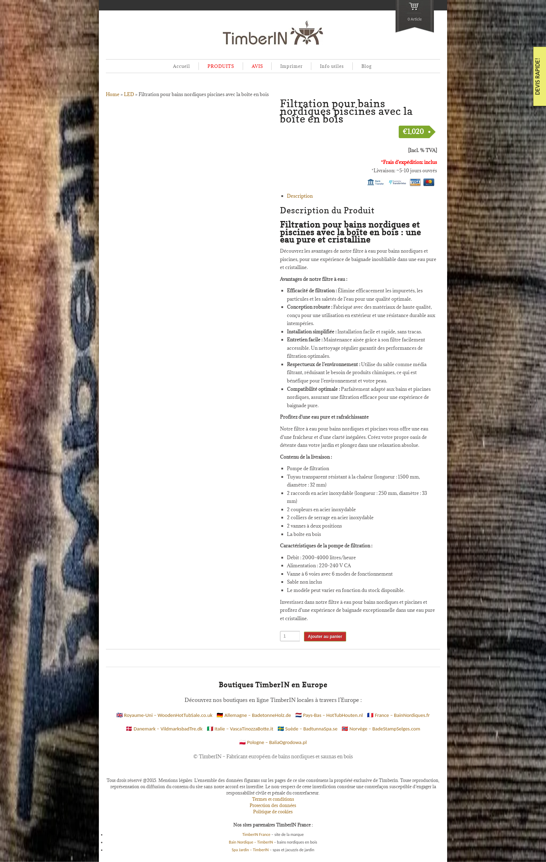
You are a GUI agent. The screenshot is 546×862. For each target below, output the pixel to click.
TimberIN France (256, 834)
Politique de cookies (273, 811)
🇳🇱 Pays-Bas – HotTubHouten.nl (329, 715)
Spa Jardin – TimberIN (250, 849)
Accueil (181, 66)
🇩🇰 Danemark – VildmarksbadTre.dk (164, 729)
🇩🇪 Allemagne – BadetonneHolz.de (254, 715)
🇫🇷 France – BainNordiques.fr (398, 715)
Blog (366, 66)
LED (129, 94)
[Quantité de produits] (290, 636)
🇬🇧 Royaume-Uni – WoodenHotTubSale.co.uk (164, 715)
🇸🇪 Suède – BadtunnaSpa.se (307, 729)
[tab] (362, 196)
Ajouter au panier (325, 636)
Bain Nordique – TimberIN (251, 842)
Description (300, 196)
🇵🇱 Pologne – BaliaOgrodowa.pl (273, 742)
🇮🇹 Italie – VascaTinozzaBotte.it (240, 729)
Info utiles (332, 66)
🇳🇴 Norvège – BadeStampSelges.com (381, 729)
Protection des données (273, 805)
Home (112, 94)
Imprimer (291, 66)
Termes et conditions (273, 799)
